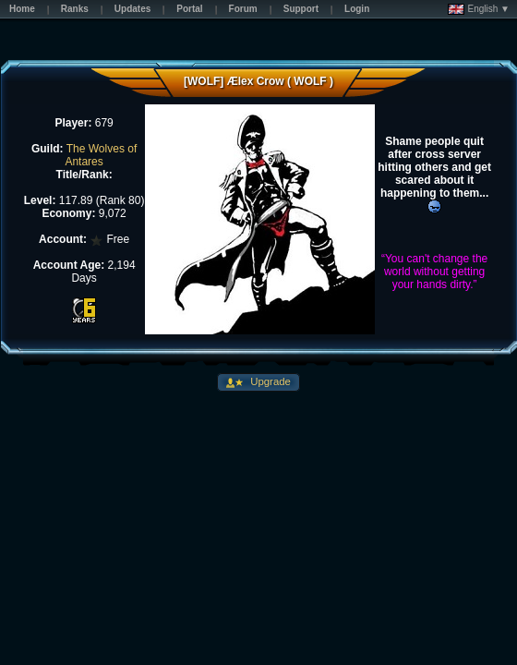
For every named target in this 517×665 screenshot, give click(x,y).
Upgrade (269, 381)
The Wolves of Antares (101, 155)
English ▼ (479, 9)
